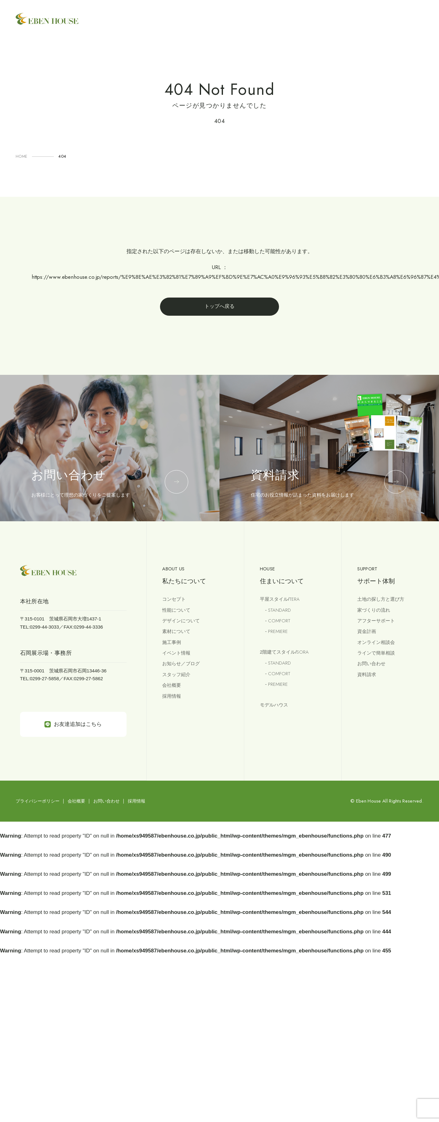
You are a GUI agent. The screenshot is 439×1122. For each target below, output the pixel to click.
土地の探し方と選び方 (380, 599)
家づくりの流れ (373, 610)
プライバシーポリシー (37, 800)
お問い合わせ (371, 663)
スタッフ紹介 (176, 674)
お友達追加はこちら (73, 724)
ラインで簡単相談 (376, 652)
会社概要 (171, 685)
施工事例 (171, 642)
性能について (176, 610)
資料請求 (366, 674)
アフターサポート (376, 620)
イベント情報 (176, 652)
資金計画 (366, 631)
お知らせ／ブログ (181, 663)
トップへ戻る (219, 306)
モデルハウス (274, 704)
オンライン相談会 (376, 642)
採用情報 (171, 696)
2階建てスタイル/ (284, 652)
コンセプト (174, 599)
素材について (176, 631)
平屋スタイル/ (280, 599)
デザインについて (181, 620)
